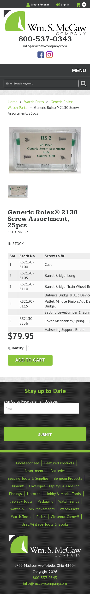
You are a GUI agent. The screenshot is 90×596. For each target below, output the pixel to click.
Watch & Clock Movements (32, 509)
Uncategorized (27, 463)
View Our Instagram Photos (49, 55)
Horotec (33, 493)
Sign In (62, 4)
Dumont (17, 486)
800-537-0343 (45, 39)
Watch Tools (21, 516)
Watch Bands (68, 501)
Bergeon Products (68, 478)
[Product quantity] (51, 348)
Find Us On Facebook (41, 55)
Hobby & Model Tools (63, 493)
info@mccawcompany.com (45, 46)
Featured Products (59, 463)
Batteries (58, 470)
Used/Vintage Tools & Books (45, 524)
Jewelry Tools (21, 501)
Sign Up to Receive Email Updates (31, 401)
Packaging (45, 501)
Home (13, 101)
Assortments (34, 470)
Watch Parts (34, 101)
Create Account (37, 4)
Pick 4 (41, 516)
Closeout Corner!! (65, 516)
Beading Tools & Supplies (27, 478)
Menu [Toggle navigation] (79, 70)
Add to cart (30, 360)
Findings (15, 493)
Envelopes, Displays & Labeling (54, 486)
